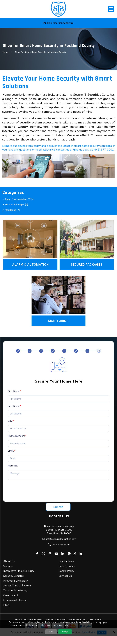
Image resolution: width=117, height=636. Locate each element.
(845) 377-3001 (104, 149)
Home (6, 52)
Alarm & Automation (30, 264)
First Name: (14, 391)
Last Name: (14, 406)
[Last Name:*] (58, 413)
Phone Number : (17, 435)
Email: (11, 450)
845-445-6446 (61, 544)
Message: (13, 465)
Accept (65, 631)
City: (11, 421)
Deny (51, 631)
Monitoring (58, 321)
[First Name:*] (58, 398)
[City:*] (58, 428)
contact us (62, 149)
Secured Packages (86, 264)
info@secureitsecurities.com (61, 539)
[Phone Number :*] (58, 443)
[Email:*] (58, 458)
